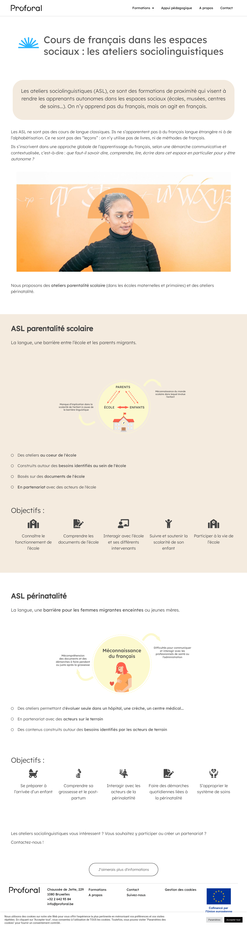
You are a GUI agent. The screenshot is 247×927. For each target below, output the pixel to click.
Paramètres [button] (214, 919)
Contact (226, 8)
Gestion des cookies (174, 891)
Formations (143, 8)
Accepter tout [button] (233, 919)
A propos (206, 8)
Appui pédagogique (176, 8)
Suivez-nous (136, 895)
